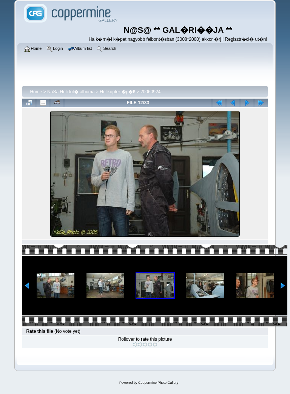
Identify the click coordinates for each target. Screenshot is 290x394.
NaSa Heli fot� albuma (70, 91)
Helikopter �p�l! (117, 91)
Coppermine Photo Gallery (158, 383)
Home (36, 91)
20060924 (150, 91)
